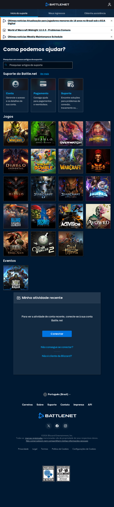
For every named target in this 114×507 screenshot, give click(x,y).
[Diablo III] (15, 188)
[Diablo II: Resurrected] (98, 161)
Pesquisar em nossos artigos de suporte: (22, 59)
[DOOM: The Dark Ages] (15, 243)
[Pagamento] (43, 95)
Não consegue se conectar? (57, 347)
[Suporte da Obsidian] (98, 216)
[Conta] (15, 95)
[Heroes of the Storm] (98, 188)
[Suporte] (70, 95)
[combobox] (38, 65)
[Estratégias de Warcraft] (70, 161)
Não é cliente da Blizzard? (57, 356)
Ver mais (44, 74)
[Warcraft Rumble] (43, 161)
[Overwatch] (70, 133)
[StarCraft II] (43, 188)
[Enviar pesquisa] (5, 65)
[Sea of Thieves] (70, 243)
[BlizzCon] (15, 277)
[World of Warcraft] (15, 133)
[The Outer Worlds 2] (43, 243)
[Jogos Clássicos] (43, 216)
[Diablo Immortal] (15, 161)
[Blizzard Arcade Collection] (15, 216)
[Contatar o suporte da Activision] (70, 216)
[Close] (111, 22)
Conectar (57, 334)
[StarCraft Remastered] (70, 188)
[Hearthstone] (98, 133)
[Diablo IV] (43, 133)
